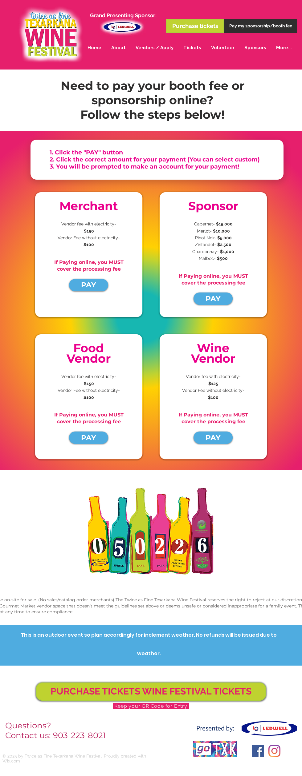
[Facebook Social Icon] (258, 751)
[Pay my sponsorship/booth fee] (260, 26)
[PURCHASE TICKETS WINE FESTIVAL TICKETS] (151, 691)
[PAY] (88, 285)
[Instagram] (274, 751)
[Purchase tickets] (195, 26)
